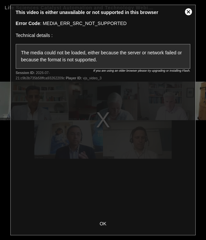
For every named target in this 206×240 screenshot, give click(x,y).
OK (103, 223)
